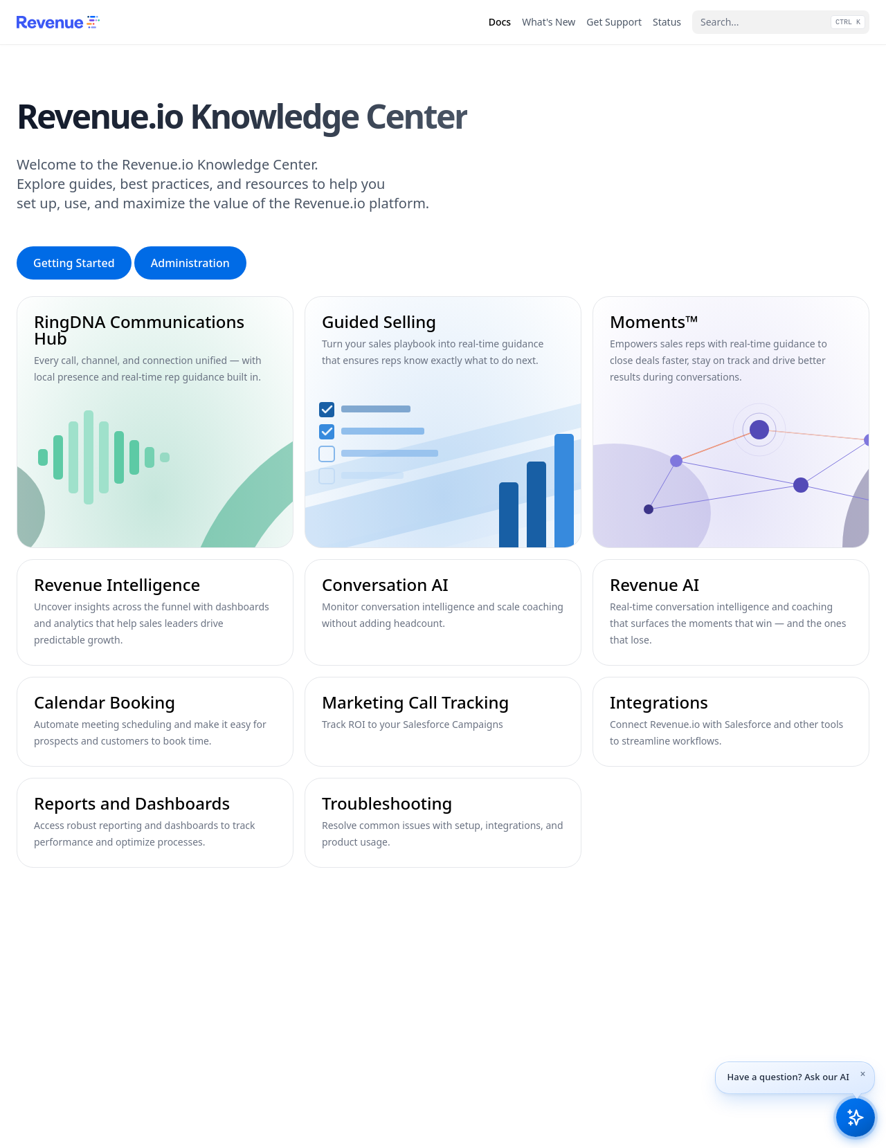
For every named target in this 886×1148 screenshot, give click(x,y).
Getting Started (74, 263)
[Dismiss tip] (863, 1074)
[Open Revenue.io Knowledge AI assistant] (855, 1117)
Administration (190, 263)
